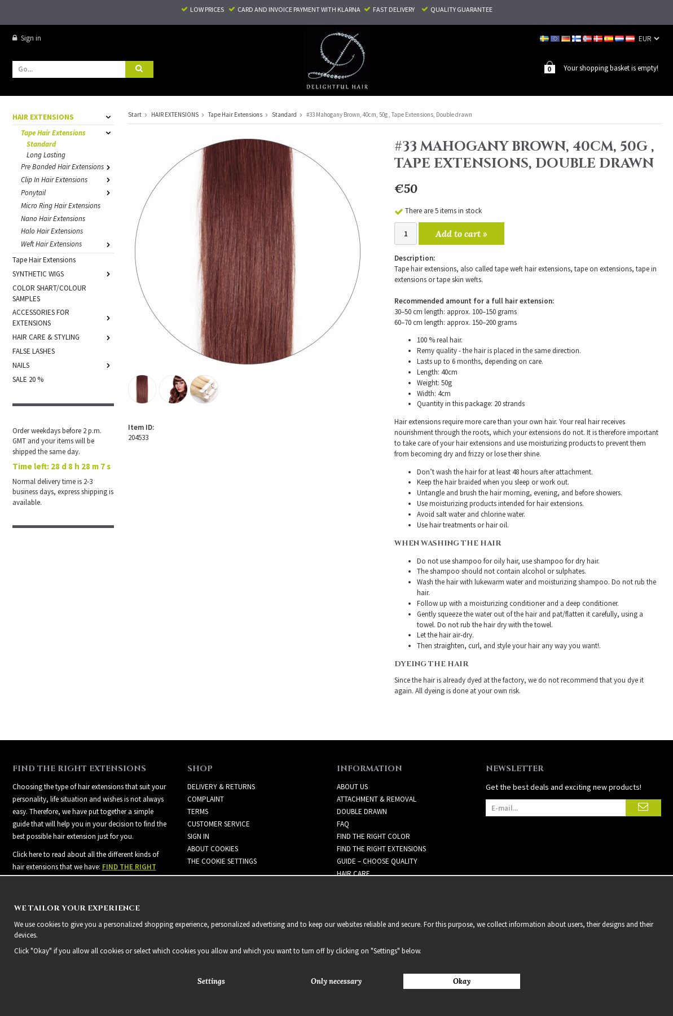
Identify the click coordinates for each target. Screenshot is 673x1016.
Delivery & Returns (221, 786)
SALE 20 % (27, 379)
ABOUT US (352, 786)
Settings (211, 981)
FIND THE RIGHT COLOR (373, 836)
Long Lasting (46, 154)
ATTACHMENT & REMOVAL (376, 798)
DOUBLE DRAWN (362, 811)
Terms (197, 811)
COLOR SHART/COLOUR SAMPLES (49, 293)
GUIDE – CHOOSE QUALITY (377, 860)
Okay (461, 981)
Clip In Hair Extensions (67, 179)
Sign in (26, 38)
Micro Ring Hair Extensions (60, 205)
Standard (41, 143)
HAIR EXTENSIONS (63, 116)
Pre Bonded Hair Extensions (67, 166)
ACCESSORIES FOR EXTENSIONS (63, 317)
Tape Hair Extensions (67, 132)
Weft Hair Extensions (67, 243)
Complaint (205, 798)
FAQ (343, 823)
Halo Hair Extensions (52, 230)
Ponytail (67, 192)
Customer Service (218, 823)
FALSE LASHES (33, 350)
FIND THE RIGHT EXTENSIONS (381, 848)
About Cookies (212, 848)
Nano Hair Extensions (53, 218)
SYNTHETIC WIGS (63, 273)
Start (135, 114)
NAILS (63, 365)
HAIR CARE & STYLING (63, 336)
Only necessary (336, 981)
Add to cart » (461, 233)
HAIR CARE (353, 873)
